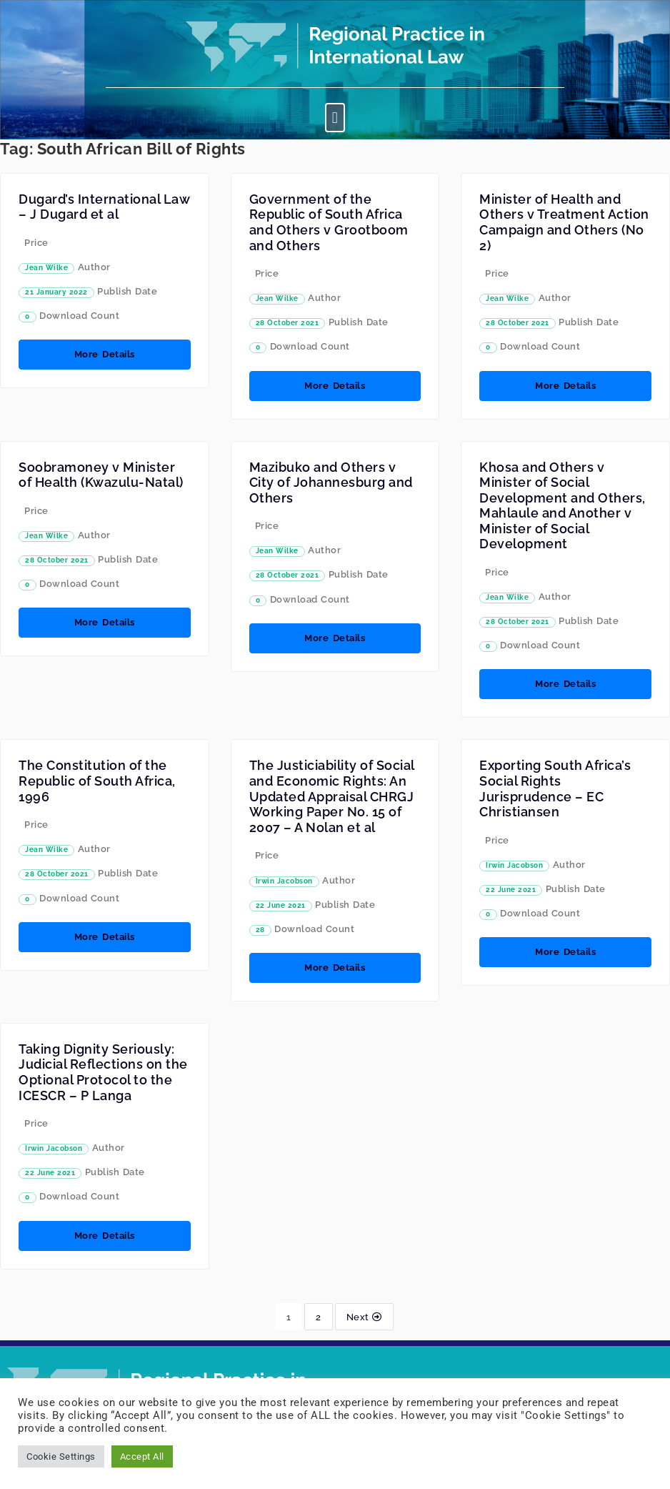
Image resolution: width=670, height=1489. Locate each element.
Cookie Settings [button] (61, 1456)
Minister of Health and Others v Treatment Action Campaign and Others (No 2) (564, 222)
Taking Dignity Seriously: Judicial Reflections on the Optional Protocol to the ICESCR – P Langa (103, 1072)
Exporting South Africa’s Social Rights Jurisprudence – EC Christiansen (555, 788)
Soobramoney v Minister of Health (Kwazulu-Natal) (101, 475)
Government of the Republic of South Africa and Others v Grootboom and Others (329, 222)
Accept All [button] (142, 1456)
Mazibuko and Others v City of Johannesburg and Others (331, 482)
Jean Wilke (46, 268)
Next (364, 1316)
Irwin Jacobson (284, 881)
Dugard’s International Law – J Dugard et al (104, 207)
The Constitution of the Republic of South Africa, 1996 (97, 780)
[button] (335, 117)
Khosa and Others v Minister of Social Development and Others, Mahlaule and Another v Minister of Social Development (562, 506)
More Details (104, 354)
